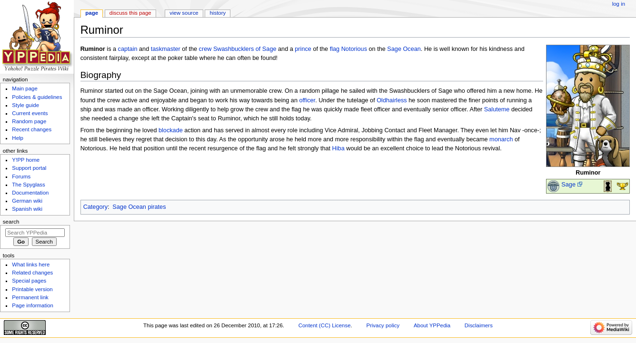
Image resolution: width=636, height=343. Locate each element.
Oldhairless (392, 100)
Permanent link (30, 297)
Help (17, 138)
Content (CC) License (324, 325)
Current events (30, 113)
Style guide (25, 105)
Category (95, 207)
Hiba (338, 148)
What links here (31, 264)
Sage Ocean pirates (139, 207)
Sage (568, 184)
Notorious (354, 49)
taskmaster (165, 49)
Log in (618, 4)
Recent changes (31, 129)
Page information (32, 305)
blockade (171, 130)
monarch (501, 139)
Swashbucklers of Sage (245, 49)
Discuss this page (130, 13)
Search (11, 222)
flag (334, 49)
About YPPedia (432, 325)
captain (128, 49)
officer (307, 100)
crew (205, 49)
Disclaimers (479, 325)
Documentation (30, 193)
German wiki (27, 201)
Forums (21, 176)
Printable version (32, 289)
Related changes (32, 272)
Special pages (29, 281)
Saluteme (497, 109)
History (218, 13)
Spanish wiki (27, 209)
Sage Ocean (404, 49)
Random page (29, 121)
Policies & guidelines (37, 97)
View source (183, 13)
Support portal (29, 168)
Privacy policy (382, 325)
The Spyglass (28, 184)
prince (303, 49)
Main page (25, 88)
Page (91, 13)
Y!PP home (26, 160)
